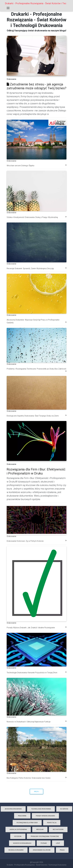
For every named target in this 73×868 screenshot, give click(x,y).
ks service (64, 809)
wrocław (39, 829)
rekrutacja (51, 823)
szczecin (17, 836)
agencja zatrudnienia (18, 829)
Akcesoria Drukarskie (13, 809)
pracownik (22, 816)
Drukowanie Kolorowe (42, 850)
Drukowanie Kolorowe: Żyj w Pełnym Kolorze (25, 541)
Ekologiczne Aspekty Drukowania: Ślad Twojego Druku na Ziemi (33, 416)
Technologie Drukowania (41, 809)
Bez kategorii (58, 829)
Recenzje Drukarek (16, 850)
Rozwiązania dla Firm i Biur (27, 823)
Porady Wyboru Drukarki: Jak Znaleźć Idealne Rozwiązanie (31, 627)
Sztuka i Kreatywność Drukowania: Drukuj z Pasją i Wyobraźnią (32, 217)
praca (62, 850)
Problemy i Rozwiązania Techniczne (45, 836)
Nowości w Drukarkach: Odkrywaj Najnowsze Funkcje (29, 721)
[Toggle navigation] (8, 8)
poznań (44, 843)
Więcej (36, 791)
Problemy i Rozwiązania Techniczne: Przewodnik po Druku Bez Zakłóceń (36, 369)
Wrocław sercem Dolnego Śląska (20, 165)
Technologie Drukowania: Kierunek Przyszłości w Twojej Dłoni (32, 672)
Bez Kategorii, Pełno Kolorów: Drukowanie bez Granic (29, 778)
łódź (58, 843)
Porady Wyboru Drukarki (45, 816)
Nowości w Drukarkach (22, 843)
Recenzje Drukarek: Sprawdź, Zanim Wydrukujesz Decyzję (30, 268)
